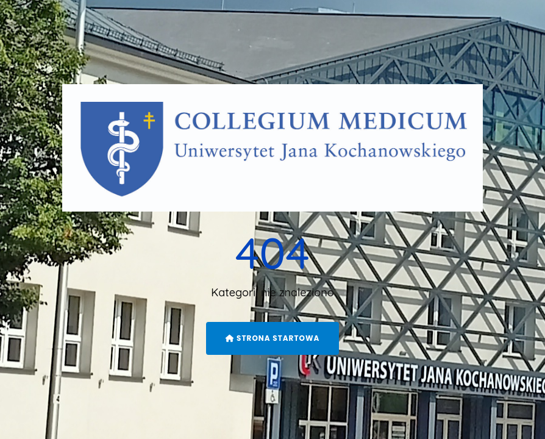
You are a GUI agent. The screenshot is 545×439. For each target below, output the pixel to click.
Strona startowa (273, 338)
